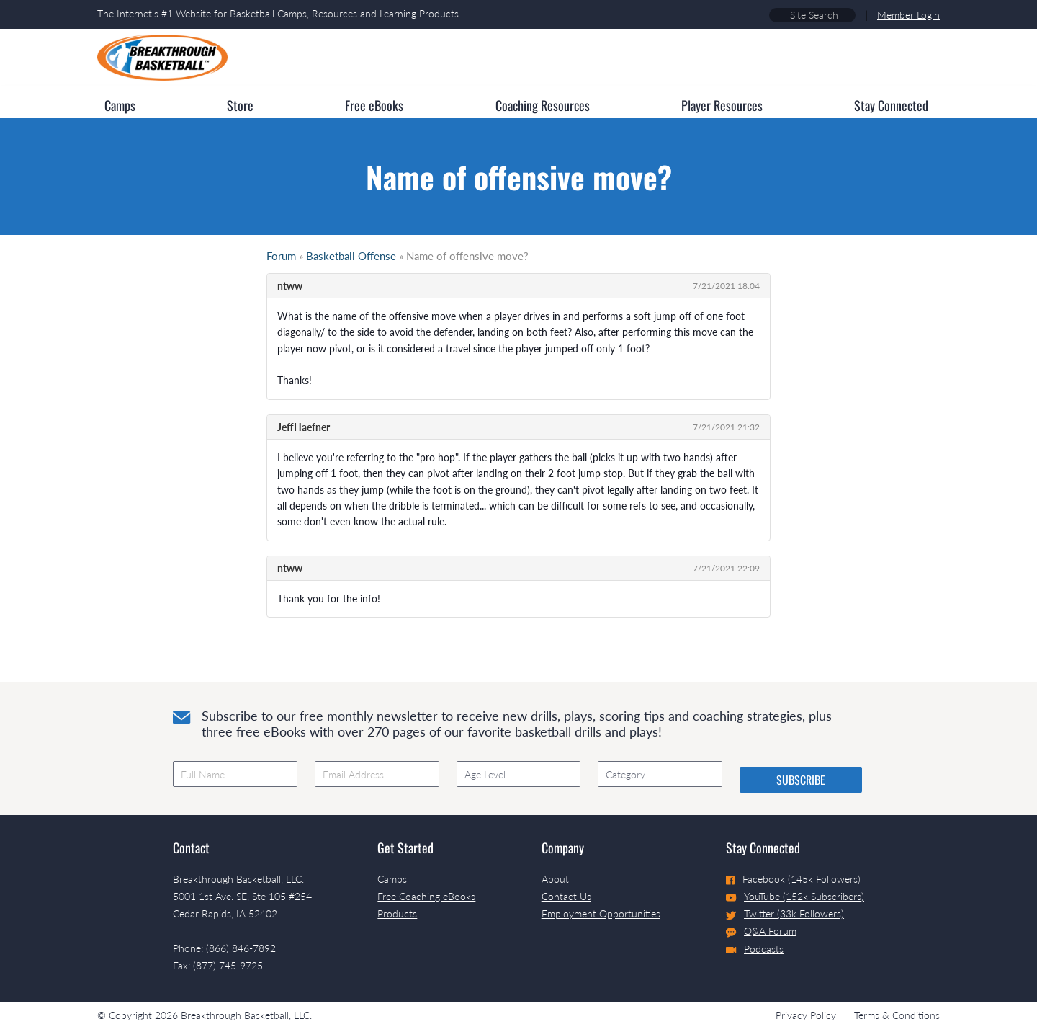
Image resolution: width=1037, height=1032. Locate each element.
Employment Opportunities (601, 913)
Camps (392, 879)
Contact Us (566, 896)
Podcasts (755, 949)
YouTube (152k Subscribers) (795, 896)
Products (397, 913)
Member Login (908, 15)
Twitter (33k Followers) (785, 913)
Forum (281, 255)
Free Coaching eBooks (426, 896)
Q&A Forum (761, 931)
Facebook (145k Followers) (793, 879)
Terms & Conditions (897, 1015)
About (555, 879)
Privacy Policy (806, 1015)
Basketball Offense (351, 255)
